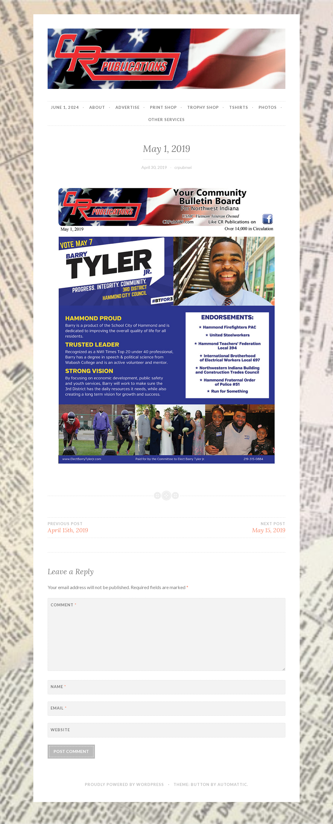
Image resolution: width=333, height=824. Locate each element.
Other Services (166, 119)
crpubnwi (183, 167)
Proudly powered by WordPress (124, 784)
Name (58, 686)
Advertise (127, 107)
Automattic (232, 784)
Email (59, 708)
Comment (63, 604)
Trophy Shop (203, 107)
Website (60, 729)
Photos (268, 107)
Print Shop (163, 107)
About (97, 107)
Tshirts (238, 107)
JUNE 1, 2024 (65, 107)
